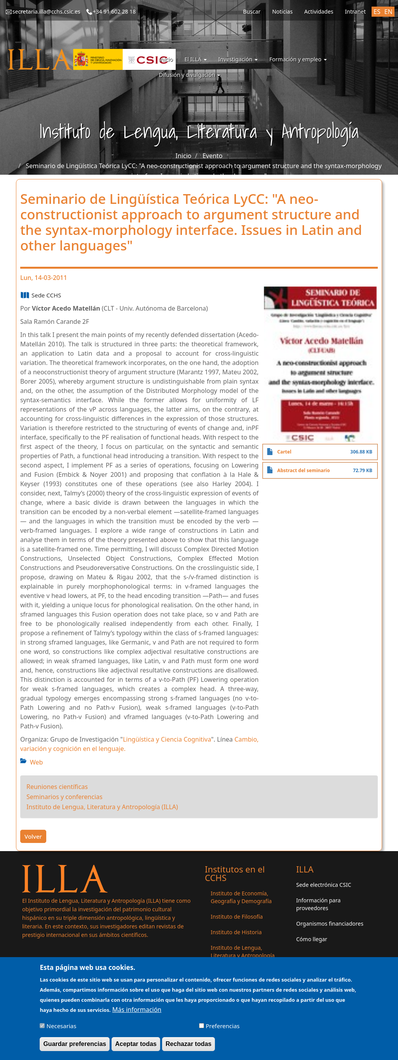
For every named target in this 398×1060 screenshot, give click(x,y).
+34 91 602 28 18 (114, 11)
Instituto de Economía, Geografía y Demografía (241, 897)
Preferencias (222, 1030)
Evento (212, 155)
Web (36, 762)
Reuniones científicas (57, 786)
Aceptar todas (136, 1048)
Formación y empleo (298, 59)
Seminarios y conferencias (64, 796)
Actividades (318, 11)
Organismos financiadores (329, 923)
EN (388, 11)
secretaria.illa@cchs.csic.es (46, 11)
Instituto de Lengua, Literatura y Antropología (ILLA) (102, 807)
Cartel (284, 451)
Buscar (251, 11)
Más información (136, 1014)
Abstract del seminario (303, 470)
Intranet (355, 11)
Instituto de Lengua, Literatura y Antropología (243, 951)
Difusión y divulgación (189, 74)
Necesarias (62, 1030)
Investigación (238, 59)
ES (377, 11)
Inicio (166, 59)
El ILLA (196, 59)
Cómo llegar (311, 939)
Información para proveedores (318, 904)
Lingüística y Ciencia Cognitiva (167, 739)
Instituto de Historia (236, 932)
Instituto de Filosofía (237, 916)
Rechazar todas (188, 1048)
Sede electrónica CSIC (323, 884)
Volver (33, 836)
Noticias (282, 11)
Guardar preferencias (74, 1048)
